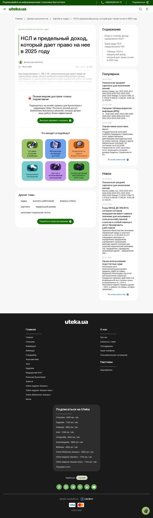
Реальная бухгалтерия (35, 377)
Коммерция (31, 346)
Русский (81, 478)
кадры (24, 201)
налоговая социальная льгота (35, 212)
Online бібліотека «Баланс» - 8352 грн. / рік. (75, 452)
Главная (29, 337)
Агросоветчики (32, 359)
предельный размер (46, 207)
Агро (28, 364)
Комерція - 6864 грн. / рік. (67, 427)
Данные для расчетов (27, 29)
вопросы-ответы (68, 201)
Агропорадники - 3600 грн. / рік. (69, 442)
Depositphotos (106, 370)
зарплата (25, 207)
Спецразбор (31, 355)
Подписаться (138, 2)
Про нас (103, 337)
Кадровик (30, 368)
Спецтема (30, 342)
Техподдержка (106, 346)
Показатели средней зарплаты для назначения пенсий (116, 86)
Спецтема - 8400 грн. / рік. (67, 417)
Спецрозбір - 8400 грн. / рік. (68, 437)
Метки (28, 399)
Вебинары (30, 351)
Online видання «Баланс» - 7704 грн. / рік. (74, 457)
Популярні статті (63, 467)
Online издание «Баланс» (37, 386)
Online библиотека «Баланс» (38, 395)
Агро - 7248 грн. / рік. (65, 432)
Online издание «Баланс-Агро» (39, 390)
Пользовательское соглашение (113, 355)
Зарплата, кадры (42, 29)
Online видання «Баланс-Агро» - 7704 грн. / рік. (76, 462)
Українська (70, 478)
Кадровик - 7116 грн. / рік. (67, 422)
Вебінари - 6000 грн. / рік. (67, 447)
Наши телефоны (107, 351)
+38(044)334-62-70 (113, 2)
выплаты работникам (43, 201)
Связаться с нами (108, 342)
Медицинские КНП (34, 373)
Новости (29, 381)
